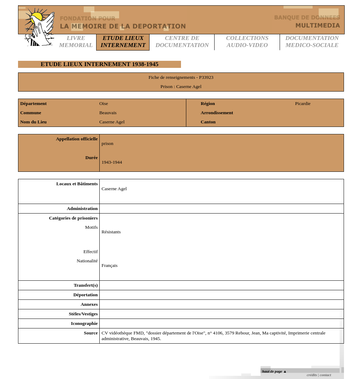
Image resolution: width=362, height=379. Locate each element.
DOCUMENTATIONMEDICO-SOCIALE (312, 41)
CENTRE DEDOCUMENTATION (182, 41)
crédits (312, 375)
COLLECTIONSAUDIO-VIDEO (247, 41)
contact (325, 375)
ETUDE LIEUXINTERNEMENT (123, 41)
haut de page (274, 371)
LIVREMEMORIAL (76, 41)
